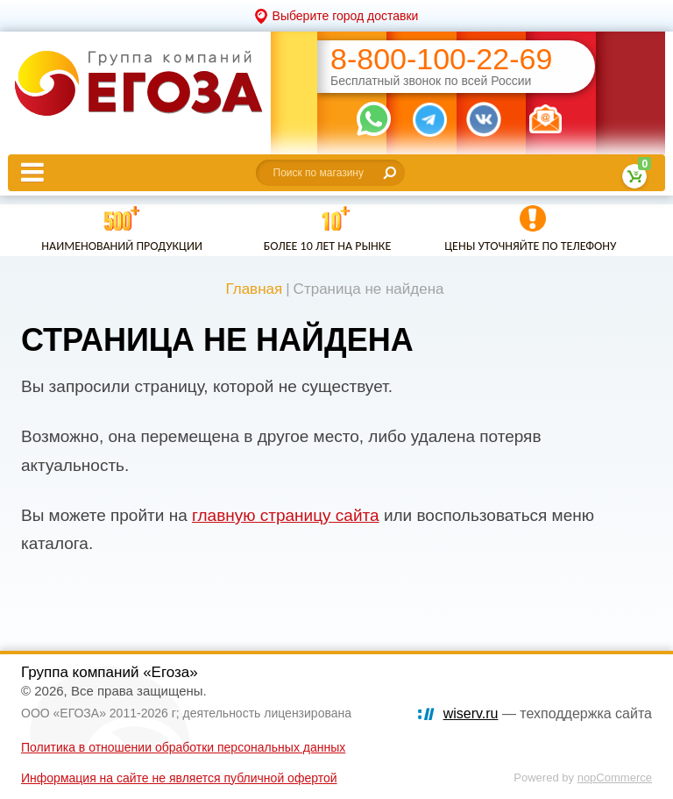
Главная (253, 289)
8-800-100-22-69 (441, 59)
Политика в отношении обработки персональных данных (183, 747)
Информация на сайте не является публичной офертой (179, 778)
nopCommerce (614, 777)
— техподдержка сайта (547, 713)
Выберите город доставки (346, 16)
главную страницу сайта (285, 515)
